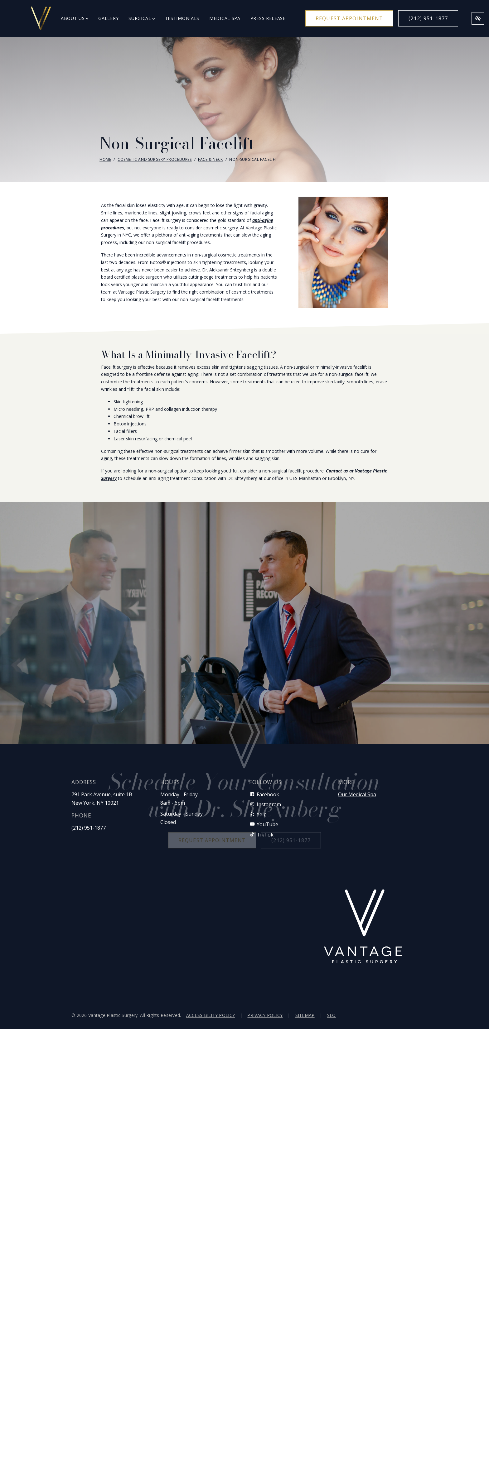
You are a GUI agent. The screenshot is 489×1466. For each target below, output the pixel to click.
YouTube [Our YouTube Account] (263, 824)
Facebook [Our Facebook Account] (264, 794)
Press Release (268, 18)
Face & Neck (210, 159)
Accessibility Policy (210, 1015)
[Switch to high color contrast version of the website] (478, 18)
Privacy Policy (265, 1015)
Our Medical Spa (357, 794)
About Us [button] (74, 18)
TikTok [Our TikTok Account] (261, 834)
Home (105, 159)
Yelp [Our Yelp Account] (258, 814)
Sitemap (305, 1015)
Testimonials (182, 18)
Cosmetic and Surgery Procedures (155, 159)
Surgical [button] (141, 18)
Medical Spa (224, 18)
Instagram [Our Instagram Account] (265, 804)
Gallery (108, 18)
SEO (331, 1015)
